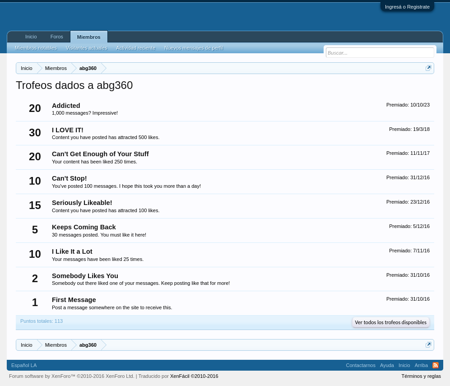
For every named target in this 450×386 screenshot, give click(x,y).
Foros (57, 36)
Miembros (89, 37)
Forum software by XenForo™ (72, 376)
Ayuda (387, 365)
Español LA (24, 365)
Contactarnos (361, 365)
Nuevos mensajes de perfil (193, 48)
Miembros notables (36, 48)
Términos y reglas (421, 376)
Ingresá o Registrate (407, 6)
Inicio (31, 36)
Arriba (421, 365)
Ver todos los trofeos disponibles (391, 322)
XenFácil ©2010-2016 (194, 376)
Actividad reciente (135, 48)
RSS (435, 365)
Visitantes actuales (86, 48)
